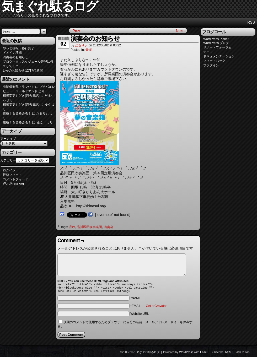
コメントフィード (15, 179)
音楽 (88, 50)
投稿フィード (12, 175)
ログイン (9, 170)
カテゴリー (8, 160)
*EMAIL (148, 307)
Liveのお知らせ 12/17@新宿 (23, 70)
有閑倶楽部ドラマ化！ (18, 87)
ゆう (48, 104)
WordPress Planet (216, 39)
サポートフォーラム (217, 47)
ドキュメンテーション (219, 56)
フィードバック (214, 61)
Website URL (139, 315)
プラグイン (211, 65)
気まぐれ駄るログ (148, 353)
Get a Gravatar (156, 307)
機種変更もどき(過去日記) (21, 96)
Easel (203, 353)
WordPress (186, 353)
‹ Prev (75, 31)
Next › (181, 31)
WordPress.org (13, 183)
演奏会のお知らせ (15, 57)
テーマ (208, 52)
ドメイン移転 (12, 53)
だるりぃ (81, 45)
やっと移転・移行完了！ (20, 48)
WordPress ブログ (216, 43)
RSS (251, 22)
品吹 (72, 227)
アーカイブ (8, 138)
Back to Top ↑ (243, 353)
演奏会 (108, 227)
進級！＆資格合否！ (17, 113)
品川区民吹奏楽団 (89, 227)
